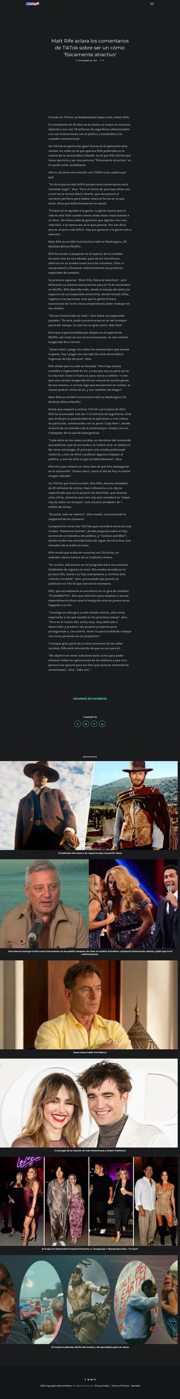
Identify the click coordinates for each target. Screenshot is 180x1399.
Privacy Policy (102, 1385)
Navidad (135, 1385)
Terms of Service (120, 1385)
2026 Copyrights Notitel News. (56, 1385)
